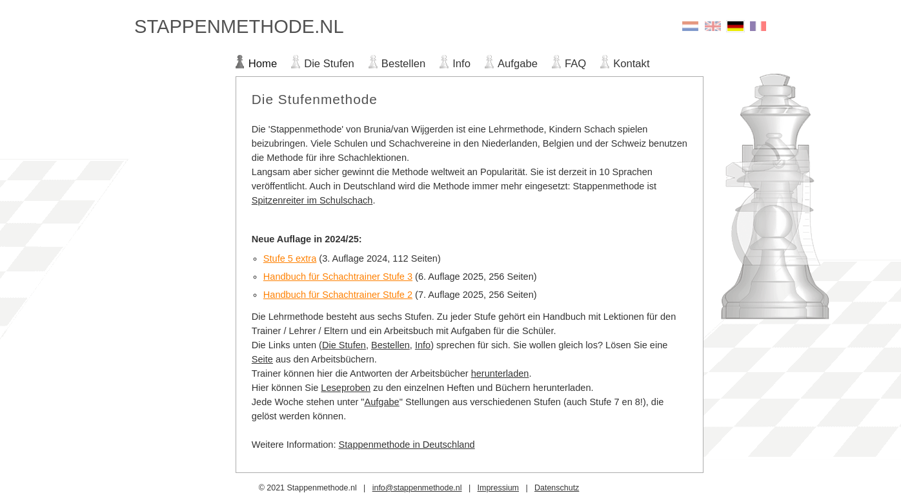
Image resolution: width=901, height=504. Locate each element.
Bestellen (403, 64)
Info (461, 64)
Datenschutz (556, 487)
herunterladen (500, 373)
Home (262, 64)
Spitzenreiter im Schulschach (312, 200)
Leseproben (345, 388)
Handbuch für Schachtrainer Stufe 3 (337, 276)
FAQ (575, 64)
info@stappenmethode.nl (417, 487)
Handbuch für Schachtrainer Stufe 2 (337, 294)
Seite (262, 359)
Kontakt (631, 64)
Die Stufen (329, 64)
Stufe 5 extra (289, 258)
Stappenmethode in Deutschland (407, 444)
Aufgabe (518, 64)
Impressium (498, 487)
